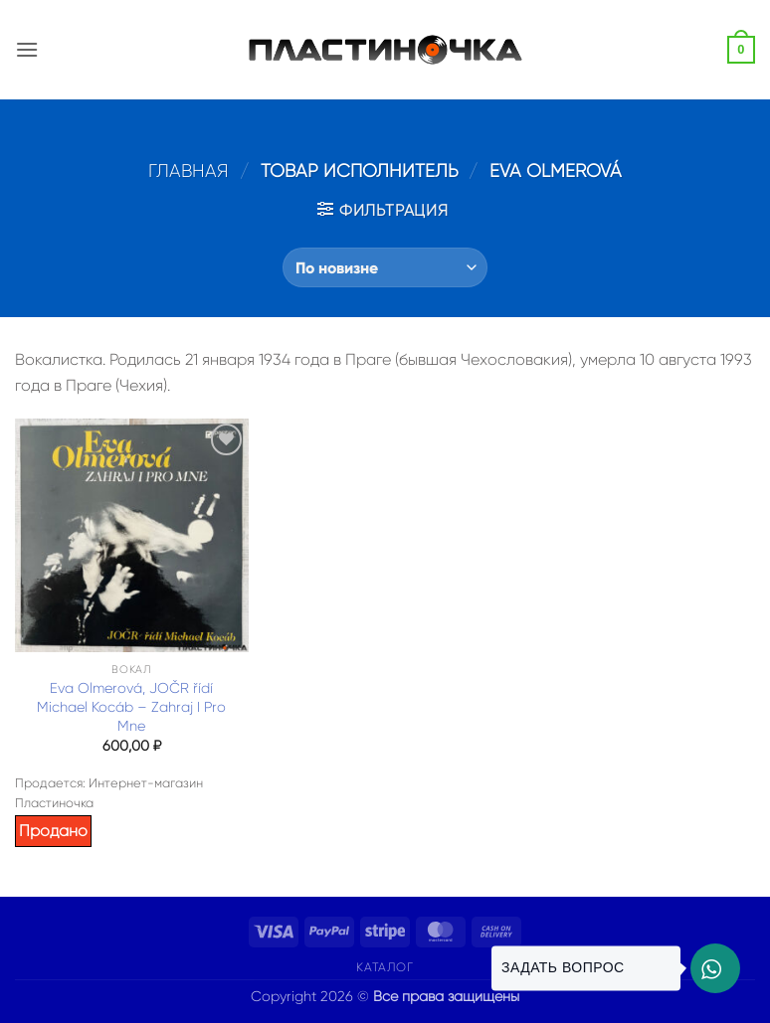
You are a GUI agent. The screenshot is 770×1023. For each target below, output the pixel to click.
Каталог (384, 967)
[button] (27, 49)
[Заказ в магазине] (384, 267)
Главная (188, 170)
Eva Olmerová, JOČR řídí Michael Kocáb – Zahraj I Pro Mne (131, 706)
